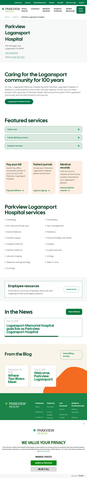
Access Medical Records (50, 415)
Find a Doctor (25, 10)
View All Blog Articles (68, 354)
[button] (84, 423)
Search (81, 3)
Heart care (12, 129)
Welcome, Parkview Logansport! (43, 376)
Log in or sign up (40, 190)
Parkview (39, 403)
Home (7, 17)
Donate (51, 3)
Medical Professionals (78, 404)
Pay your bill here (13, 190)
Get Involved (64, 404)
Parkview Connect (78, 415)
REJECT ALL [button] (43, 469)
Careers (28, 3)
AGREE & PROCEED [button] (43, 463)
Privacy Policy (44, 451)
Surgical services (15, 146)
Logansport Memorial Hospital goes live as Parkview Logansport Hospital (30, 328)
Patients (51, 403)
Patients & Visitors (58, 10)
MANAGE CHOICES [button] (43, 456)
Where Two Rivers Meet (16, 378)
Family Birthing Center (17, 138)
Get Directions (11, 53)
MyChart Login (71, 3)
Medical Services (46, 10)
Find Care (81, 10)
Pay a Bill (60, 3)
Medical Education (40, 3)
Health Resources (70, 10)
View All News (74, 312)
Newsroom (39, 412)
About (37, 407)
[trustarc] (81, 476)
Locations (35, 9)
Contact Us (18, 3)
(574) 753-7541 (18, 57)
